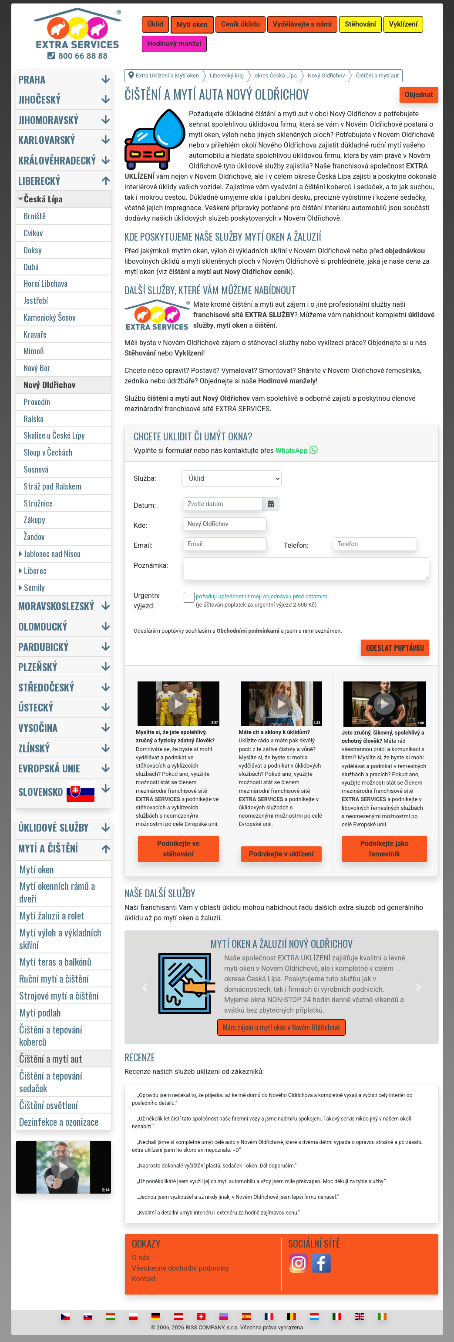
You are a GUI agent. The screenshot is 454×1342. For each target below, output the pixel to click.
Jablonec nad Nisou (50, 553)
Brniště (35, 215)
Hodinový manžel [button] (175, 44)
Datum (144, 505)
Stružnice (38, 503)
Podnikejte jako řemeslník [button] (384, 848)
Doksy (33, 249)
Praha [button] (31, 79)
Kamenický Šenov (49, 317)
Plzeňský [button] (37, 666)
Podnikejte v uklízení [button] (281, 854)
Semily (32, 587)
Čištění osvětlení (48, 1104)
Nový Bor (37, 367)
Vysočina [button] (37, 727)
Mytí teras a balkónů (55, 961)
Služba (144, 478)
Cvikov (33, 232)
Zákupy (34, 519)
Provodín (37, 401)
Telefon (295, 545)
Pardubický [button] (43, 646)
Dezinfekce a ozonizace (58, 1121)
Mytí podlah (40, 1012)
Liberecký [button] (39, 180)
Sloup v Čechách (48, 452)
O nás (141, 1258)
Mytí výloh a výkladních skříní (60, 938)
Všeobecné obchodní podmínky (180, 1268)
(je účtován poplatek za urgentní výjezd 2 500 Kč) (256, 604)
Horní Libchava (45, 283)
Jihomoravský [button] (48, 119)
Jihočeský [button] (39, 99)
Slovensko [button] (56, 791)
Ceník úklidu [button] (240, 24)
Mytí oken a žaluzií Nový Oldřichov (281, 943)
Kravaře (35, 334)
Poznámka (150, 565)
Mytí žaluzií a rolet (51, 915)
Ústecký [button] (35, 707)
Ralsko (34, 418)
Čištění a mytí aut (50, 1058)
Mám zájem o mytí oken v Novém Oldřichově (281, 1027)
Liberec (33, 570)
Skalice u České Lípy (54, 435)
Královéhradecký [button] (57, 160)
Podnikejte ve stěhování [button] (178, 848)
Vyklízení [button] (403, 24)
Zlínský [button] (34, 748)
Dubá (31, 266)
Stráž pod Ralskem (52, 486)
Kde (139, 525)
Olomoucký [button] (42, 626)
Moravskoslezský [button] (56, 605)
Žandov (34, 536)
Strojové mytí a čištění (59, 995)
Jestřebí (36, 300)
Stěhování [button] (360, 24)
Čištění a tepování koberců (50, 1035)
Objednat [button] (419, 95)
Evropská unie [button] (49, 768)
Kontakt (144, 1279)
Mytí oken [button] (192, 24)
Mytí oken (36, 869)
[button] (144, 987)
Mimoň (34, 350)
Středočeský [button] (46, 687)
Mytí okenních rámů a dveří (57, 891)
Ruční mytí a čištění (54, 978)
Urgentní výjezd (147, 600)
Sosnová (36, 469)
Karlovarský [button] (46, 139)
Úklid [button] (156, 24)
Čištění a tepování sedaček (50, 1081)
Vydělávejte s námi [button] (302, 24)
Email (142, 545)
